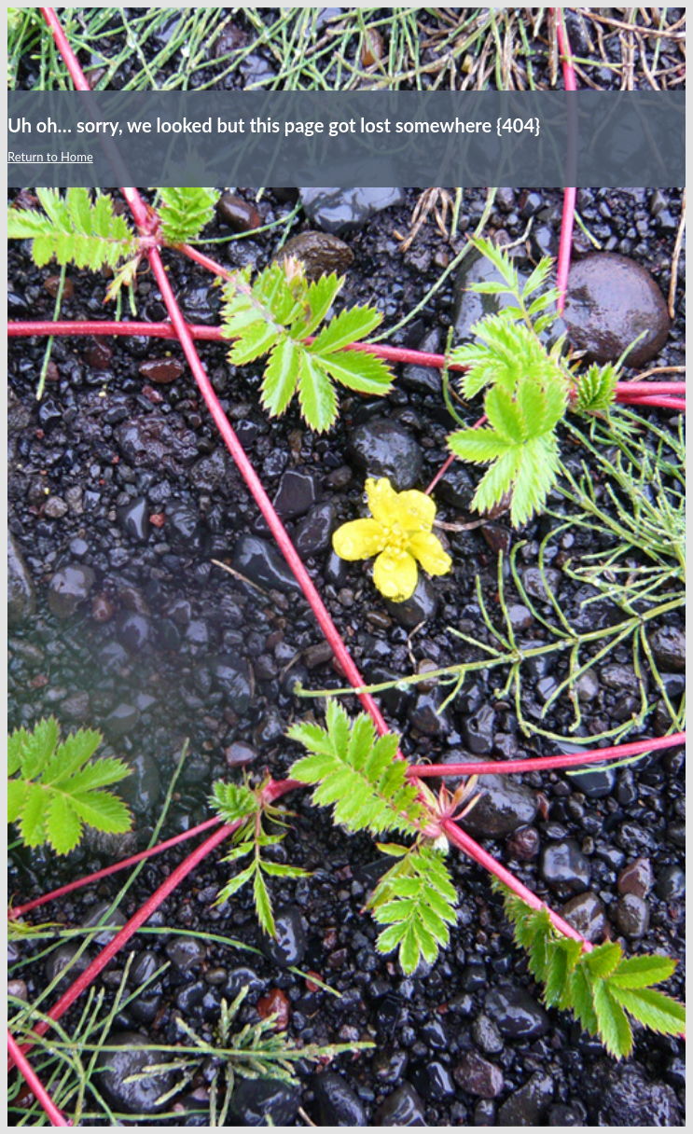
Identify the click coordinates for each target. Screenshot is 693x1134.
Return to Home (50, 156)
